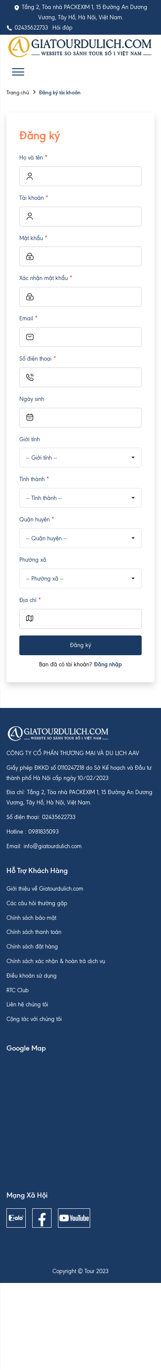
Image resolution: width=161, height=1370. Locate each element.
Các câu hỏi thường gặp (36, 903)
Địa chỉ (30, 600)
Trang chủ (17, 93)
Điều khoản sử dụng (31, 976)
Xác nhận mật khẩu (46, 278)
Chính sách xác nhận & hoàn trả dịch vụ (55, 961)
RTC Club (17, 990)
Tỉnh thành (34, 479)
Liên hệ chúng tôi (27, 1004)
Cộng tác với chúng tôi (34, 1019)
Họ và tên (33, 157)
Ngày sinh (31, 399)
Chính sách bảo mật (31, 918)
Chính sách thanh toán (33, 932)
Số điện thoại (37, 358)
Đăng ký (80, 645)
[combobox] (80, 457)
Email (28, 318)
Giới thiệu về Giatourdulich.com (44, 888)
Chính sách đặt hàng (32, 946)
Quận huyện (37, 519)
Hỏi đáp (62, 27)
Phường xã (32, 560)
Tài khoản (34, 198)
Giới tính (29, 439)
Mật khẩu (33, 238)
